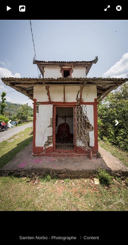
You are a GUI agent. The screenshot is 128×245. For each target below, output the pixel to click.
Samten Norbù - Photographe (48, 237)
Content (91, 237)
